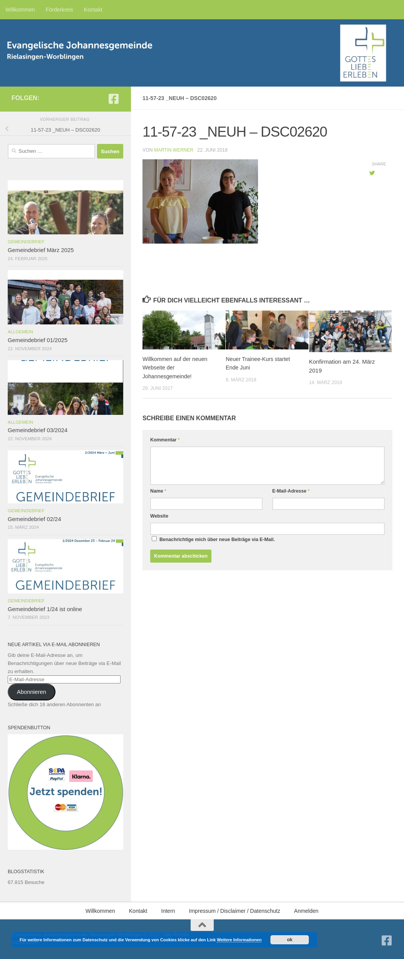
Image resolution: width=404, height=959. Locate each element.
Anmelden (306, 911)
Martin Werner (174, 150)
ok (289, 939)
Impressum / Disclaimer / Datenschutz (234, 911)
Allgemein (20, 331)
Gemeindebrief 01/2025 (37, 340)
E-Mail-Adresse (291, 491)
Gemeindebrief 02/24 (34, 519)
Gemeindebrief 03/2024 (37, 430)
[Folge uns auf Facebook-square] (113, 99)
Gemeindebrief (26, 241)
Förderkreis (59, 10)
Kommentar (165, 440)
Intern (168, 911)
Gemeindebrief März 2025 (41, 250)
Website (159, 516)
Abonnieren (31, 692)
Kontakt (93, 10)
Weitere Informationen (239, 939)
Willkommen (20, 10)
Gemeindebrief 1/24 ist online (45, 609)
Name (158, 491)
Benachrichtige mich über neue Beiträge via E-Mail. (217, 539)
